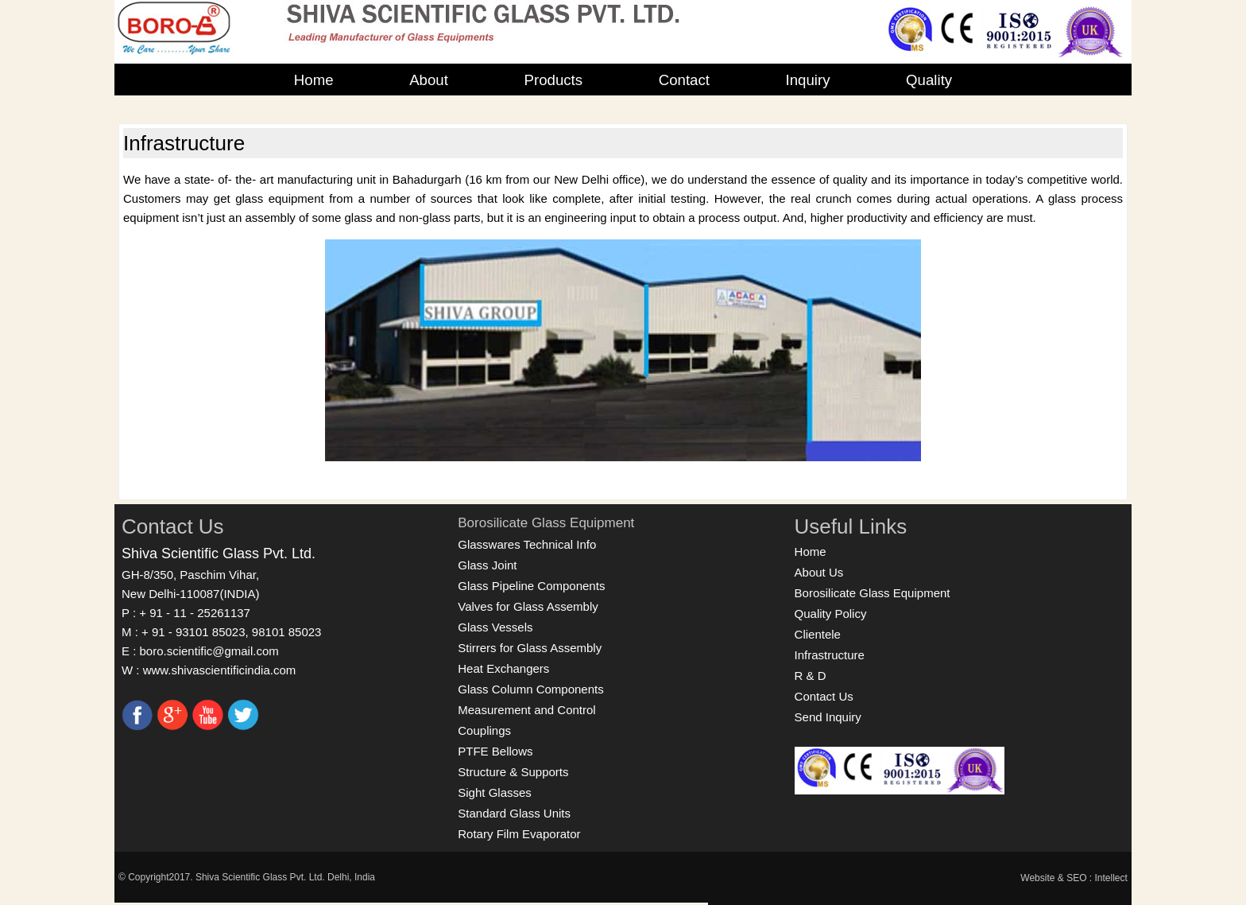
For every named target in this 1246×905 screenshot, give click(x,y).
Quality (929, 80)
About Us (819, 572)
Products (553, 80)
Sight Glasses (495, 792)
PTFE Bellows (495, 751)
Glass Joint (487, 565)
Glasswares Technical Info (527, 544)
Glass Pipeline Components (531, 585)
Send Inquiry (828, 717)
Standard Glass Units (514, 813)
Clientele (818, 634)
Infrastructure (830, 655)
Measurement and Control (526, 710)
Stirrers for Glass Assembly (530, 647)
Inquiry (808, 80)
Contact (684, 80)
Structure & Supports (513, 772)
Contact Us (824, 696)
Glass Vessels (495, 627)
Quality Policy (831, 613)
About (428, 80)
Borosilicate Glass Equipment (546, 522)
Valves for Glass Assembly (528, 606)
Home (314, 80)
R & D (810, 675)
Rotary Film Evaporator (519, 834)
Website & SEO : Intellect (1074, 878)
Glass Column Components (530, 689)
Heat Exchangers (503, 668)
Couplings (484, 730)
